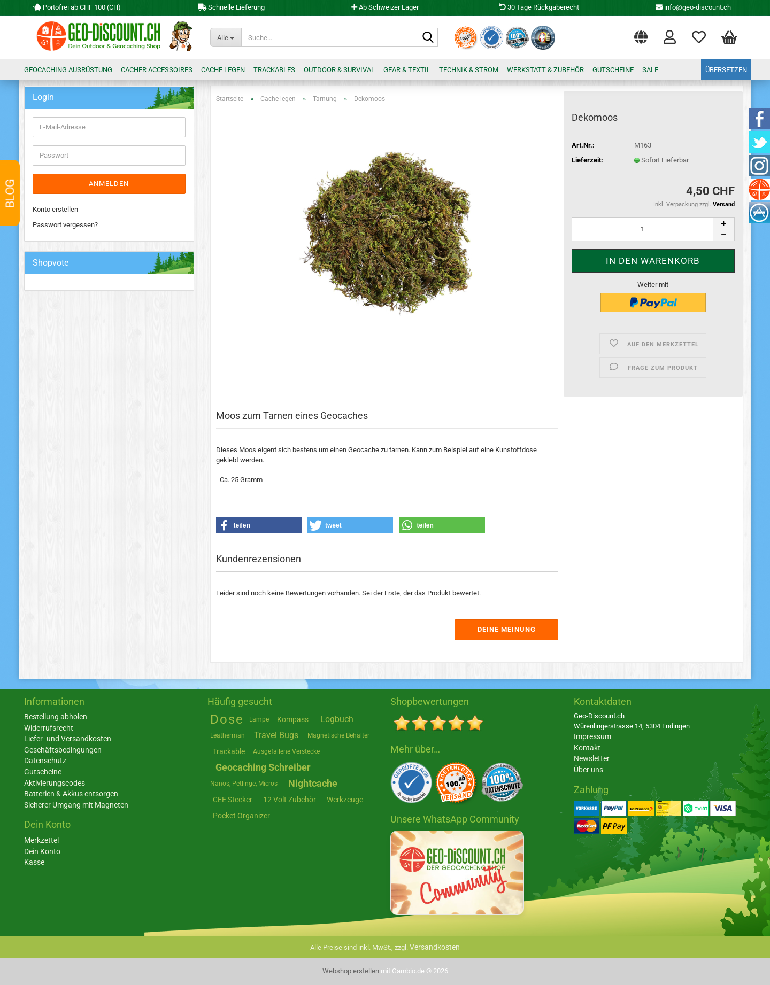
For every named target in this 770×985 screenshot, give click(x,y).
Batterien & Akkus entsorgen (71, 793)
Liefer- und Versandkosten (67, 738)
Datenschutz (45, 760)
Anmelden (109, 184)
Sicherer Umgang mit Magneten (76, 805)
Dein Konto (42, 851)
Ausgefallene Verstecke (286, 751)
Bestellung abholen (55, 716)
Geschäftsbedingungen (63, 750)
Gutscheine (613, 70)
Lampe (259, 719)
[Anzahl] (653, 229)
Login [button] (670, 36)
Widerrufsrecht (48, 728)
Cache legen (223, 70)
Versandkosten (435, 947)
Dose (227, 719)
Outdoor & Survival (339, 70)
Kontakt (587, 747)
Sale (650, 70)
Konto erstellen (55, 209)
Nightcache (312, 783)
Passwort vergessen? (65, 225)
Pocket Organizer (241, 815)
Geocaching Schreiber (263, 767)
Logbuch (336, 719)
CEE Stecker (232, 799)
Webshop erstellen (350, 971)
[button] (641, 35)
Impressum (592, 736)
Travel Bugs (276, 735)
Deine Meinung (507, 629)
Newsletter (592, 758)
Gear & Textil (406, 70)
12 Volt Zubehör (289, 799)
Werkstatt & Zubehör (545, 70)
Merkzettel (699, 36)
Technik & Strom (468, 70)
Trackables (274, 70)
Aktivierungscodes (54, 783)
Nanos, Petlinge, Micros (244, 783)
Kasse (34, 862)
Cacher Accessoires (156, 70)
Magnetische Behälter (338, 735)
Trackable (229, 751)
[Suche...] (225, 37)
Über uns (588, 769)
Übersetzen (726, 70)
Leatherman (227, 735)
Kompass (293, 719)
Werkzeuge (345, 799)
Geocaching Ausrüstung (68, 70)
